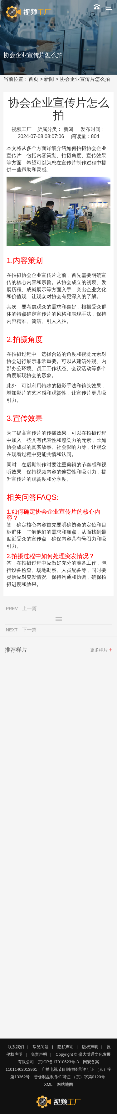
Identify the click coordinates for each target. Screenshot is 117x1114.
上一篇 (29, 610)
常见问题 (40, 1046)
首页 (33, 79)
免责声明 (39, 1054)
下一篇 (29, 631)
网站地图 (65, 1084)
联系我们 (16, 1046)
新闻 (49, 79)
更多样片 (99, 651)
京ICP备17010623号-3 (58, 1062)
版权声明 (90, 1046)
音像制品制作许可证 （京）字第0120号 (69, 1077)
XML (48, 1084)
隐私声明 (65, 1046)
